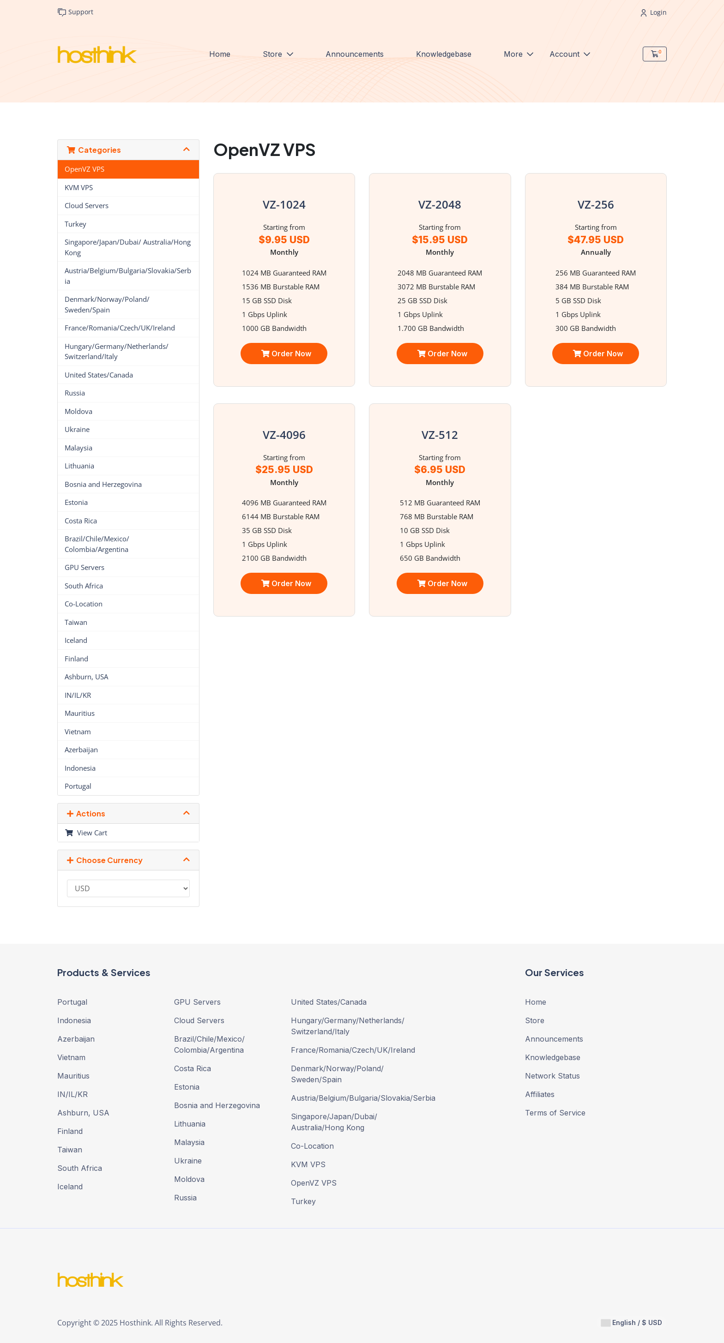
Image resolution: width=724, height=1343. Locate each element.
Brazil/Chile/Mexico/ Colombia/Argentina (97, 544)
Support (75, 12)
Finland (76, 658)
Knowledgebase (443, 54)
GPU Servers (84, 567)
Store (273, 53)
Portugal (78, 786)
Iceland (76, 640)
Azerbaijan (81, 749)
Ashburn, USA (86, 676)
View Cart (86, 832)
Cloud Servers (87, 205)
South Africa (84, 585)
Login (654, 12)
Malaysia (78, 447)
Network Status (552, 1075)
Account (565, 53)
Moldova (78, 411)
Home (219, 54)
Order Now (286, 353)
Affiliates (540, 1094)
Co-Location (84, 603)
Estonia (76, 502)
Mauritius (80, 713)
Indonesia (80, 768)
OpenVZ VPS (84, 169)
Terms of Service (555, 1112)
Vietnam (78, 731)
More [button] (514, 53)
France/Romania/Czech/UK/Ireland (120, 327)
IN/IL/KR (78, 695)
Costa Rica (81, 520)
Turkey (75, 223)
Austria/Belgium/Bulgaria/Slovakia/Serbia (128, 276)
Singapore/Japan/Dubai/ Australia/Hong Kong (128, 247)
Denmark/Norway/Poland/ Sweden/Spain (107, 304)
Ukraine (77, 429)
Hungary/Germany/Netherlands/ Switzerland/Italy (117, 351)
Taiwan (76, 622)
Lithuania (79, 465)
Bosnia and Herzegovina (103, 484)
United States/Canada (99, 374)
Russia (75, 392)
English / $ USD (631, 1323)
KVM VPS (79, 187)
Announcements (355, 54)
